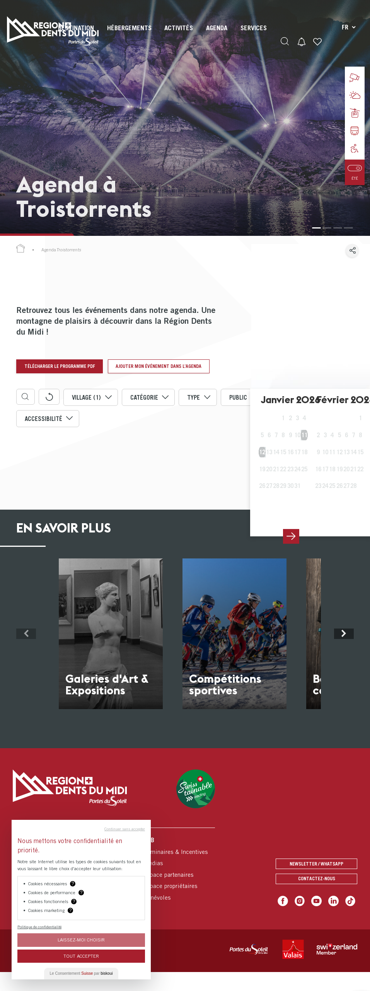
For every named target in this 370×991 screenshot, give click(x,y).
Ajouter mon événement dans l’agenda (71, 385)
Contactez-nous (316, 898)
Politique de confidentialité (39, 926)
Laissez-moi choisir (81, 940)
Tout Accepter (81, 956)
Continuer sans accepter (124, 828)
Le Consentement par (81, 973)
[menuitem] (128, 35)
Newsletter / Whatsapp (316, 881)
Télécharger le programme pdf (62, 366)
